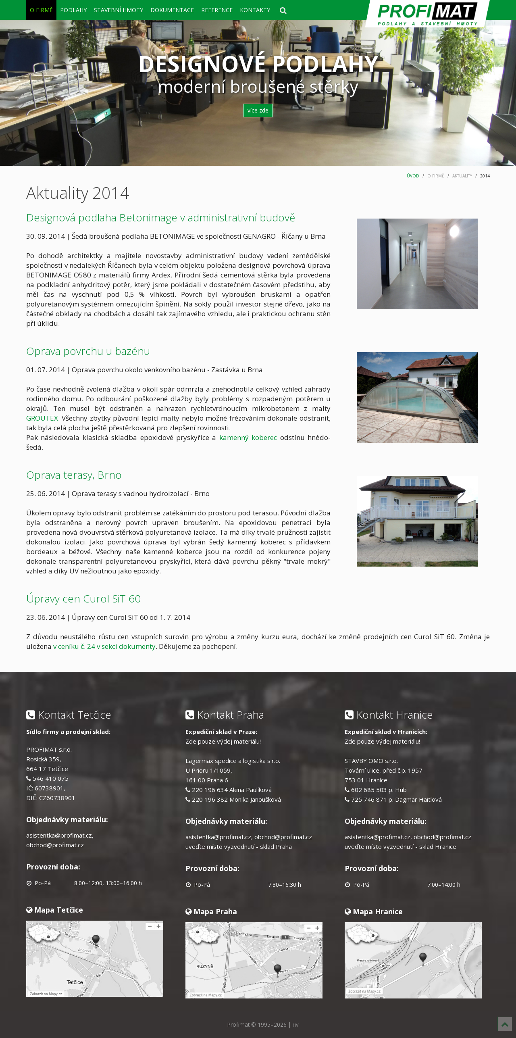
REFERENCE (217, 10)
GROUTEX (42, 418)
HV (295, 1025)
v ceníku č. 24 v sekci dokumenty (104, 646)
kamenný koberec (249, 437)
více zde (258, 110)
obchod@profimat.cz (55, 845)
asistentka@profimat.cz (59, 835)
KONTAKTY (255, 10)
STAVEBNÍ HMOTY (118, 10)
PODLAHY (73, 10)
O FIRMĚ (41, 10)
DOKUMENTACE (172, 10)
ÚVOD (413, 176)
